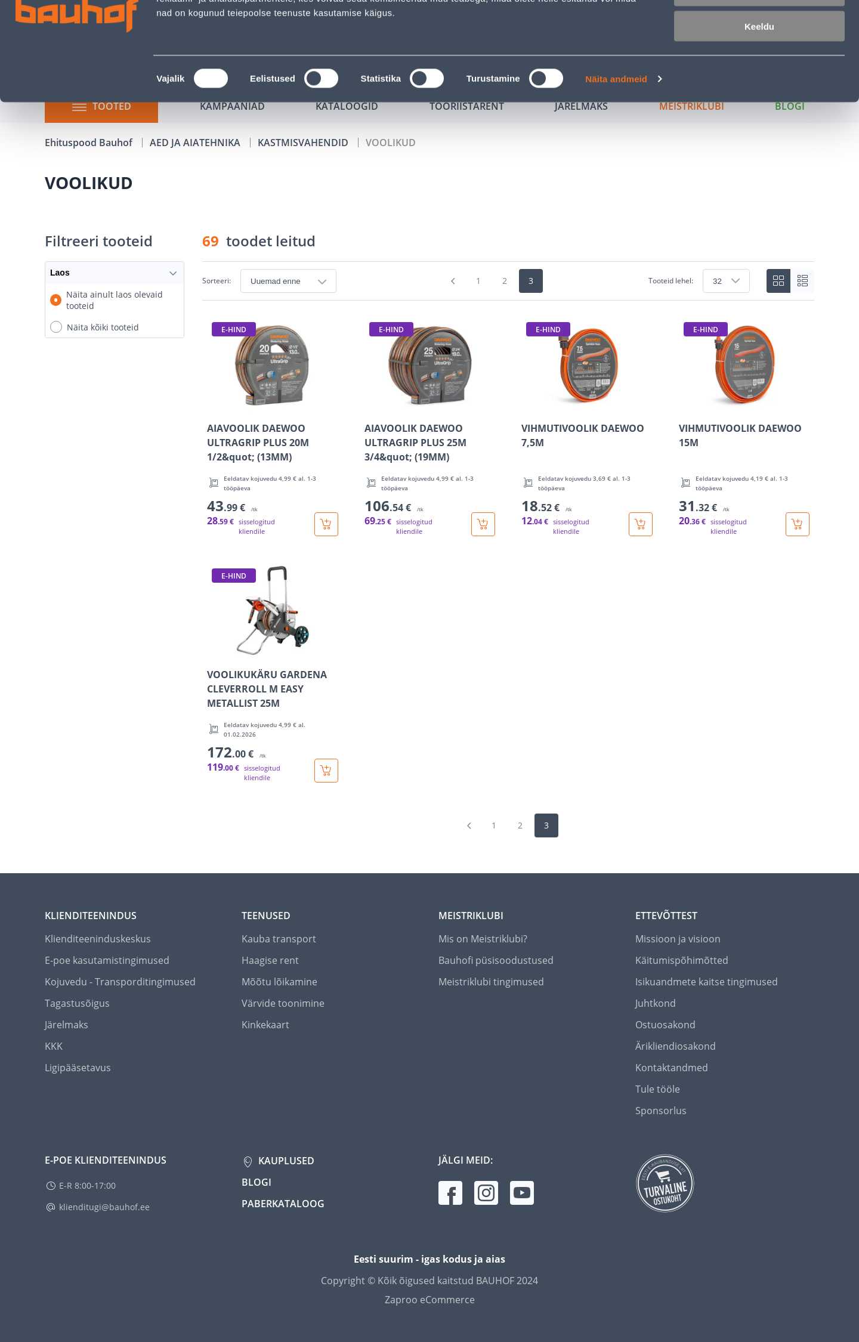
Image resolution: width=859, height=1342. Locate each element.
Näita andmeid (616, 152)
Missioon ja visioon (678, 938)
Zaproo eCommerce (430, 1299)
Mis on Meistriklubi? (482, 938)
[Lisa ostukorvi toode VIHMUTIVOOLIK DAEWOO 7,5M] (641, 524)
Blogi (256, 1182)
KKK (54, 1046)
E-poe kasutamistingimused (107, 960)
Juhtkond (655, 1003)
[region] (508, 550)
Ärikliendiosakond (675, 1046)
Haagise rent (270, 960)
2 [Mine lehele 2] (504, 280)
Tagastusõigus (77, 1003)
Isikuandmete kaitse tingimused (706, 981)
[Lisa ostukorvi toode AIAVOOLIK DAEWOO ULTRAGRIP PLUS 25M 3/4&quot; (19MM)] (483, 524)
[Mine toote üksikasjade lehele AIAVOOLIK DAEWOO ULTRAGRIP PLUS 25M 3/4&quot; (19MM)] (430, 427)
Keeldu (759, 100)
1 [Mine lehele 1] (478, 280)
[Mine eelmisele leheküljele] (453, 281)
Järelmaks (66, 1024)
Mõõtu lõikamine (279, 981)
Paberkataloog (283, 1203)
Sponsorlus (661, 1110)
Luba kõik (759, 29)
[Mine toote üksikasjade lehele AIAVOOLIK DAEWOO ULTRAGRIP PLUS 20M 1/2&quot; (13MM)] (272, 427)
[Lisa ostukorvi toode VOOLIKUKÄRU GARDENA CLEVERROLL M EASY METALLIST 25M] (326, 771)
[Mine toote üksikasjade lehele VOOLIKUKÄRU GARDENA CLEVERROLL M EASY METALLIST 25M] (272, 673)
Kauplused (285, 1160)
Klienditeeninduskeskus (98, 938)
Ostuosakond (665, 1024)
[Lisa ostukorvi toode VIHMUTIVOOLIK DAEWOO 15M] (797, 524)
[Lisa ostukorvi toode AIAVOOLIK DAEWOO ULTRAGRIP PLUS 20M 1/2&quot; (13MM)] (326, 524)
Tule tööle (657, 1089)
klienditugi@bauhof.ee (104, 1207)
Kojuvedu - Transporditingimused (120, 981)
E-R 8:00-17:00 (87, 1185)
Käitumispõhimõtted (681, 960)
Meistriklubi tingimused (491, 981)
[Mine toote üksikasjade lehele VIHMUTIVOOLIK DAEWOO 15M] (744, 427)
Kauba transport (279, 938)
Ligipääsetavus (78, 1067)
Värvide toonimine (283, 1003)
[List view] (802, 281)
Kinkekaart (265, 1024)
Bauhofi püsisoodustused (496, 960)
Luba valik (759, 65)
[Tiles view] (778, 281)
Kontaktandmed (671, 1067)
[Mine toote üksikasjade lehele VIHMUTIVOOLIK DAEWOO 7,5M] (587, 427)
